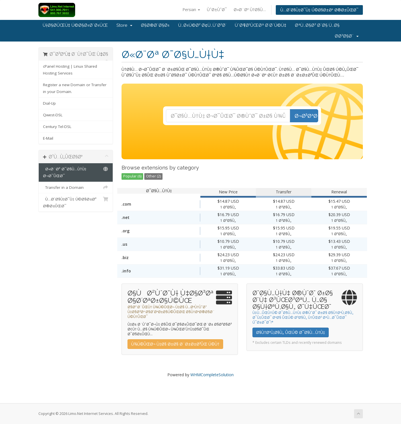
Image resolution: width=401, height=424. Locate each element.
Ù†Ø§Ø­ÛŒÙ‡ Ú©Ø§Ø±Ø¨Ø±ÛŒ (75, 25)
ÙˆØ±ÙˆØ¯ (217, 9)
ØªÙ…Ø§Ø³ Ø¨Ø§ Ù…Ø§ (317, 25)
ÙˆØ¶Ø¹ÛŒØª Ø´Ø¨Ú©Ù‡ (260, 25)
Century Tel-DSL (57, 126)
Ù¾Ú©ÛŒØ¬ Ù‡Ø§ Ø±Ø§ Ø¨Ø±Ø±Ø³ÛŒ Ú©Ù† (175, 344)
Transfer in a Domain (76, 187)
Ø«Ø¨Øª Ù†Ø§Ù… (250, 9)
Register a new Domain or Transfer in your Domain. (74, 88)
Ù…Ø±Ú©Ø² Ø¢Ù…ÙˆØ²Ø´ (202, 25)
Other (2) (153, 176)
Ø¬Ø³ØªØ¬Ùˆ (306, 115)
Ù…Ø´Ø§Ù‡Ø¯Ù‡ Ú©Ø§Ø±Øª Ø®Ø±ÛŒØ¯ (319, 10)
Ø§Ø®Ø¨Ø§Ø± (155, 25)
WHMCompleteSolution (212, 374)
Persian (191, 9)
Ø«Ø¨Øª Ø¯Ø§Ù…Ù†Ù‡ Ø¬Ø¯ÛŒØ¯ (76, 172)
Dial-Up (49, 103)
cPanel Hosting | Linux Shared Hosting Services (70, 70)
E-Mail (48, 138)
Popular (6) (132, 176)
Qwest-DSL (53, 114)
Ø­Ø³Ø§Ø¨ (347, 36)
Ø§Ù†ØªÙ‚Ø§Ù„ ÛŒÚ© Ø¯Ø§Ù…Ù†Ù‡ (290, 332)
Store (124, 25)
